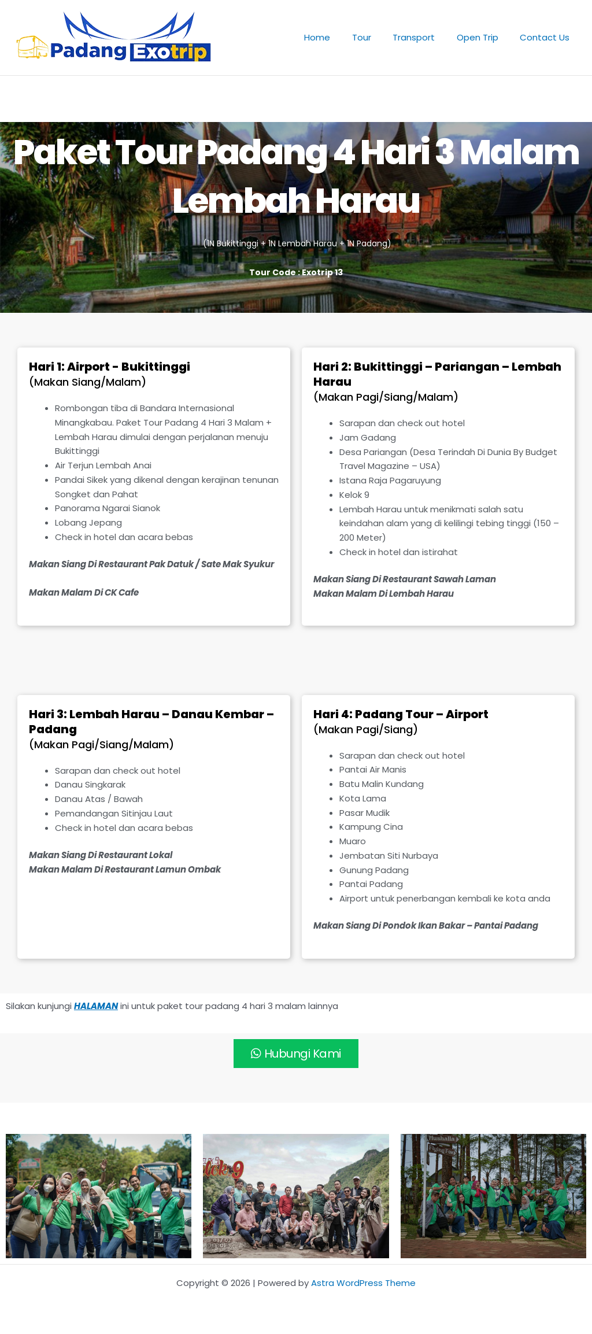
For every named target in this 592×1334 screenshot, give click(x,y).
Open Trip (484, 37)
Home (337, 37)
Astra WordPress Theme (363, 1283)
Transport (425, 37)
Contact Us (547, 37)
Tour (376, 37)
